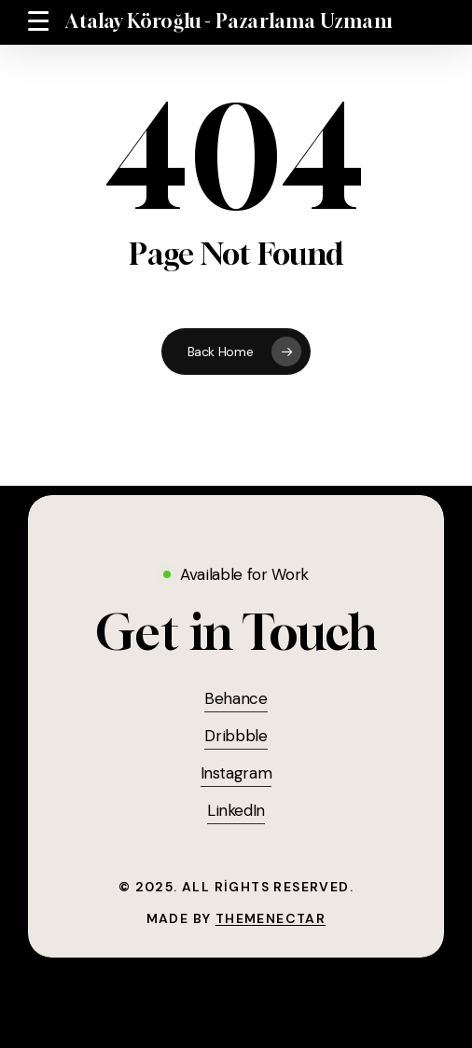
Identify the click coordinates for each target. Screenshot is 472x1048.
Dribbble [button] (235, 735)
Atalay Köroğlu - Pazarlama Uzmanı (229, 21)
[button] (38, 21)
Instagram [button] (236, 773)
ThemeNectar (270, 918)
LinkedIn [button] (236, 810)
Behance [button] (236, 698)
